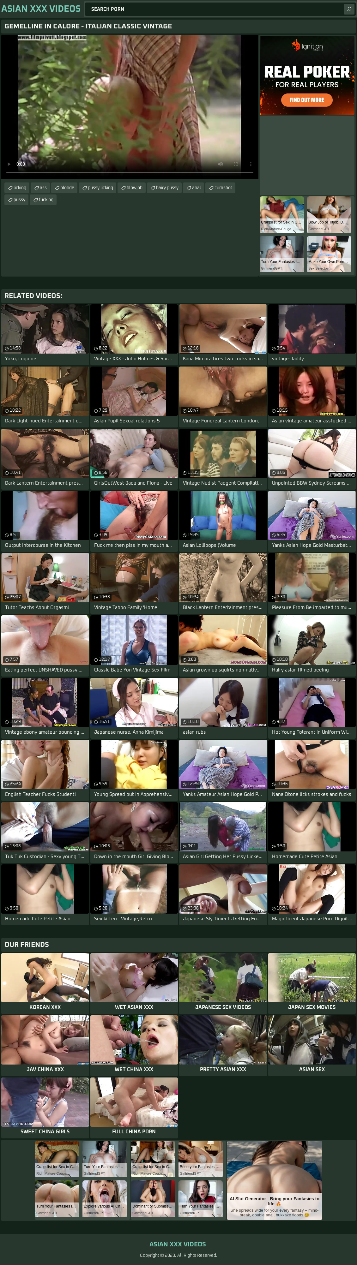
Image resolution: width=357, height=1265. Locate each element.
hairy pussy (167, 188)
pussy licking (100, 188)
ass (43, 188)
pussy (19, 200)
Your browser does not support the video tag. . (129, 107)
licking (20, 188)
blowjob (134, 188)
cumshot (223, 188)
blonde (67, 188)
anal (196, 188)
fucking (46, 200)
